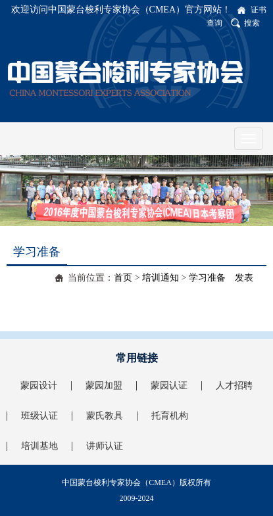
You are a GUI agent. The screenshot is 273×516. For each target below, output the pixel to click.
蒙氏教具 (104, 416)
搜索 (252, 23)
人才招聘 (234, 385)
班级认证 (39, 416)
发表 (244, 278)
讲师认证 (104, 446)
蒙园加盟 (104, 385)
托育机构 (169, 416)
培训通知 (160, 278)
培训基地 (39, 446)
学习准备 (207, 278)
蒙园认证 (169, 385)
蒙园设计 (38, 385)
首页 (123, 278)
